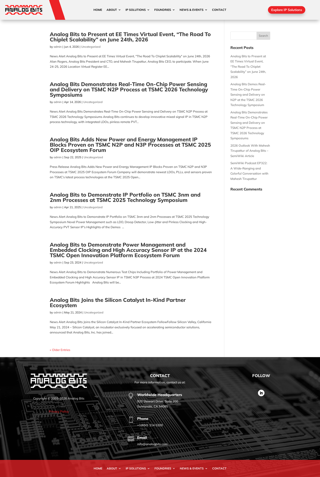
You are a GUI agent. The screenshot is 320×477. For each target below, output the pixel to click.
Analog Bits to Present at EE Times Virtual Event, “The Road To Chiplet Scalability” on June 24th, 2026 (130, 37)
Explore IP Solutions (286, 10)
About (112, 10)
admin (58, 47)
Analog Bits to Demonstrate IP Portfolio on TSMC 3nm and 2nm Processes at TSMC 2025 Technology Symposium (125, 197)
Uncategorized (90, 47)
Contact (219, 10)
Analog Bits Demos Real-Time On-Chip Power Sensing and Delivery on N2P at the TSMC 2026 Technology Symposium (248, 94)
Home (97, 10)
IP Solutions (136, 10)
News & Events (191, 10)
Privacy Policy (59, 411)
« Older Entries (60, 350)
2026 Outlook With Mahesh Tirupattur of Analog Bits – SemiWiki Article (250, 151)
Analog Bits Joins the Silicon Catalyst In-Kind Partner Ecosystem (118, 303)
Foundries (162, 10)
